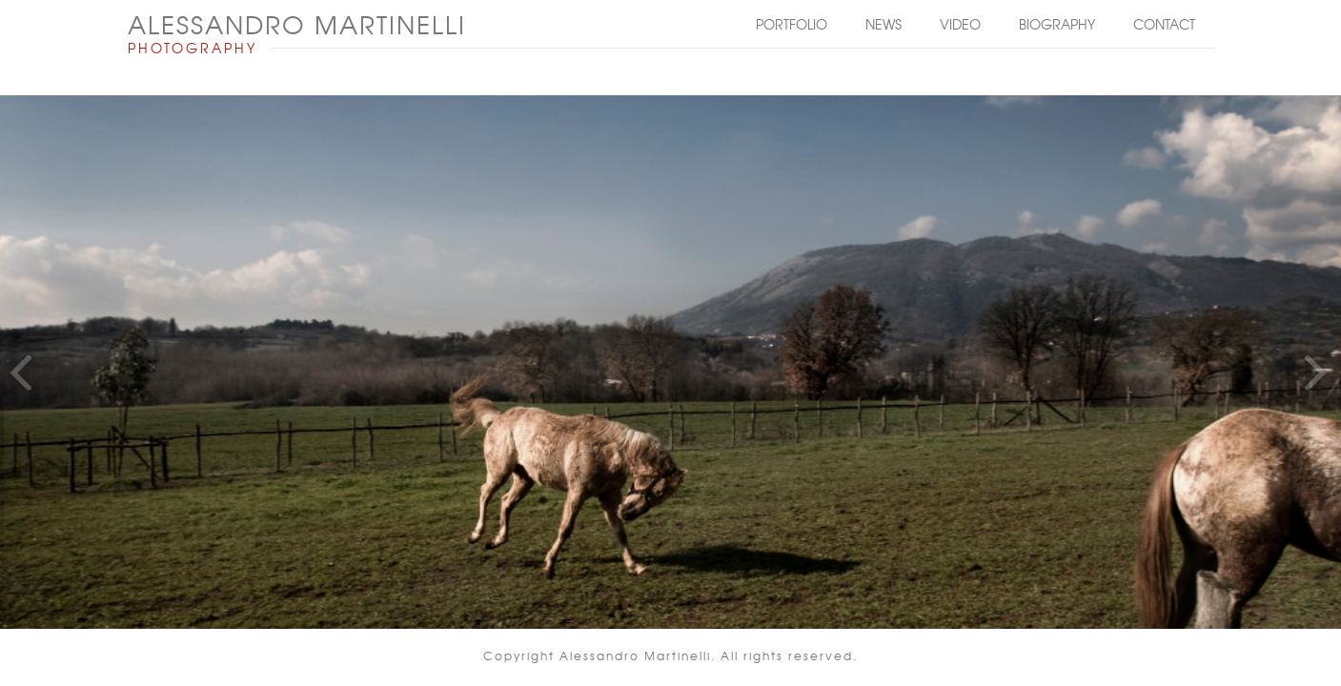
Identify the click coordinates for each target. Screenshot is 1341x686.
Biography (1057, 23)
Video (960, 23)
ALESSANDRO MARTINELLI (297, 24)
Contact (1164, 23)
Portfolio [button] (791, 23)
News (883, 23)
